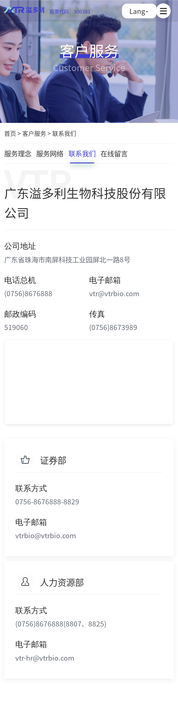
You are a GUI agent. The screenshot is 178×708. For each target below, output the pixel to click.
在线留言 (114, 153)
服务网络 (49, 153)
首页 (10, 133)
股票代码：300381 (70, 11)
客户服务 (34, 133)
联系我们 (64, 133)
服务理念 (17, 153)
